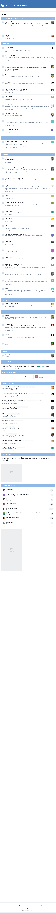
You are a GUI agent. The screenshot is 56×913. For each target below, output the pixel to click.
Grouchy (47, 366)
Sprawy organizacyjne (8, 300)
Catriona (42, 368)
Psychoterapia (9, 218)
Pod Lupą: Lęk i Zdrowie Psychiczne (16, 168)
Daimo (6, 448)
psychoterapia (46, 458)
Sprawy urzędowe (10, 273)
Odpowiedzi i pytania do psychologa (16, 141)
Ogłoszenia (5, 351)
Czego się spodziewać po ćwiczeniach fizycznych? (14, 400)
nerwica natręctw (36, 458)
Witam (7, 35)
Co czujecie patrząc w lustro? (9, 447)
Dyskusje (5, 154)
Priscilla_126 (11, 505)
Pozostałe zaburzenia (11, 129)
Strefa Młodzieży (17, 265)
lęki (16, 458)
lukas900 (16, 366)
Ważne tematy (9, 355)
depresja (24, 458)
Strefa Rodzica (9, 265)
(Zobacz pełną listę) (26, 365)
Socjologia (8, 241)
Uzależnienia (8, 105)
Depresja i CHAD (10, 56)
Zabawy (7, 334)
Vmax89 (4, 366)
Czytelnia (7, 280)
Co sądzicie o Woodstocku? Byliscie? (10, 386)
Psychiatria (8, 225)
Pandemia (8, 250)
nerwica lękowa (5, 458)
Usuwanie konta (11, 499)
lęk (41, 458)
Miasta (7, 185)
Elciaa (24, 366)
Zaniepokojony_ (5, 368)
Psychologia (8, 211)
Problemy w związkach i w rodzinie (15, 202)
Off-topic (8, 315)
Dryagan (6, 435)
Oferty (7, 288)
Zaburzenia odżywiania (12, 113)
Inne (3, 312)
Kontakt (43, 905)
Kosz (6, 343)
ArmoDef (41, 377)
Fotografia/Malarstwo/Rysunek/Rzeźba (20, 325)
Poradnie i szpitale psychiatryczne (15, 234)
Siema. (3, 427)
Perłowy (11, 368)
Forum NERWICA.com (11, 303)
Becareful (20, 366)
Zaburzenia (5, 43)
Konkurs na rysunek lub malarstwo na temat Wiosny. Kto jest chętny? (24, 512)
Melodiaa (7, 408)
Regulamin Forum (10, 22)
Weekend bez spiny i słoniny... (9, 407)
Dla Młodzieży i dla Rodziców (13, 264)
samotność (12, 458)
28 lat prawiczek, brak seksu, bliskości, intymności (17, 494)
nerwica (6, 460)
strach (30, 458)
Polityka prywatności (22, 905)
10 (33, 386)
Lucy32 (28, 366)
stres (19, 458)
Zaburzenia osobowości (12, 121)
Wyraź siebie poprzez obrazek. (13, 517)
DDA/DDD (8, 82)
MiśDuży (6, 395)
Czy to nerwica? (10, 522)
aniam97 (21, 368)
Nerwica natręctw (10, 75)
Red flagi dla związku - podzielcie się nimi (11, 440)
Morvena (11, 514)
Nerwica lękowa (9, 66)
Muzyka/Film (32, 325)
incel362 (7, 421)
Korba (10, 519)
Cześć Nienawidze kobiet (8, 420)
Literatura (8, 325)
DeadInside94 (26, 368)
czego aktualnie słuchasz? (12, 508)
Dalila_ (45, 368)
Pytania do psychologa (8, 138)
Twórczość (8, 324)
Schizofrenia (8, 96)
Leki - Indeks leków (10, 159)
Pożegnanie (5, 433)
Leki (6, 158)
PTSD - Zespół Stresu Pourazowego (16, 89)
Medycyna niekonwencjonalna (14, 178)
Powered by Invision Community (28, 910)
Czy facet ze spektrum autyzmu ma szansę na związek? (15, 393)
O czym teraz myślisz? (11, 503)
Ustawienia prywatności (34, 905)
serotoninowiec (9, 366)
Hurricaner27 (33, 366)
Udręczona (16, 368)
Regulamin (14, 905)
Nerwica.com (22, 5)
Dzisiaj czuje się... (10, 489)
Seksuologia (8, 257)
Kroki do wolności (10, 47)
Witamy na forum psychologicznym (12, 18)
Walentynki (4, 413)
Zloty (6, 195)
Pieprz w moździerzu (34, 368)
